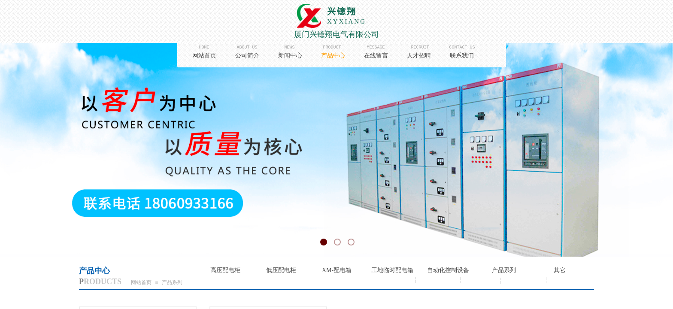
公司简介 (247, 55)
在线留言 (376, 55)
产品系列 (172, 282)
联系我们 (462, 55)
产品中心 (333, 55)
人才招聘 (419, 55)
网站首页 (204, 55)
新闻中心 (290, 55)
